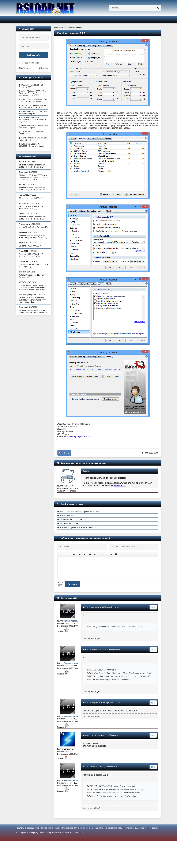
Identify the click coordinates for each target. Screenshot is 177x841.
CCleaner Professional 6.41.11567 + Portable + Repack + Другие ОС (32, 119)
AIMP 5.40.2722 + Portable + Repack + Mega (31, 133)
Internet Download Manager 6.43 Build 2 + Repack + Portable (33, 100)
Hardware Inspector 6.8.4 (70, 516)
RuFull (85, 607)
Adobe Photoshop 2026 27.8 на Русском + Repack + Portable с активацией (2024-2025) (32, 93)
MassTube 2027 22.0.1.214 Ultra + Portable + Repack (33, 112)
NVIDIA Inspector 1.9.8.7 (70, 524)
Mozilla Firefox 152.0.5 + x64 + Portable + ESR (32, 86)
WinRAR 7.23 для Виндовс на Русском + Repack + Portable (32, 106)
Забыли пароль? (26, 68)
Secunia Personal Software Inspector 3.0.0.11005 (79, 512)
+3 (64, 453)
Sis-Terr (86, 735)
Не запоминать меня (30, 63)
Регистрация (43, 68)
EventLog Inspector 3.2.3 (78, 436)
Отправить (72, 584)
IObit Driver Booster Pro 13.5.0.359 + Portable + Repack (31, 145)
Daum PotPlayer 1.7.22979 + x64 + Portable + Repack (33, 127)
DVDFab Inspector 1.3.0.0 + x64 (73, 520)
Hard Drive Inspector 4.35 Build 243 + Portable (78, 528)
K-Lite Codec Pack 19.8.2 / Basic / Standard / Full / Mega (33, 139)
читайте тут (120, 485)
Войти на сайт (33, 55)
